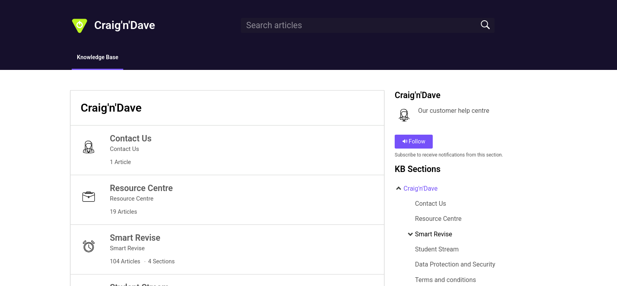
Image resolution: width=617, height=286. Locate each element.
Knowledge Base (107, 58)
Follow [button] (414, 142)
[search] (368, 25)
